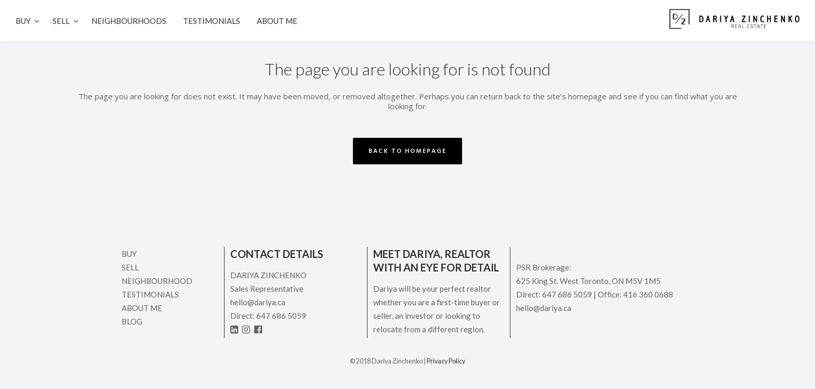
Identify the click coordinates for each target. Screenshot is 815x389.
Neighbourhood (157, 281)
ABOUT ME (142, 308)
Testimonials (150, 294)
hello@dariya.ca (257, 302)
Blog (132, 321)
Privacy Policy (446, 361)
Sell (130, 267)
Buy (129, 253)
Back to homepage (407, 151)
